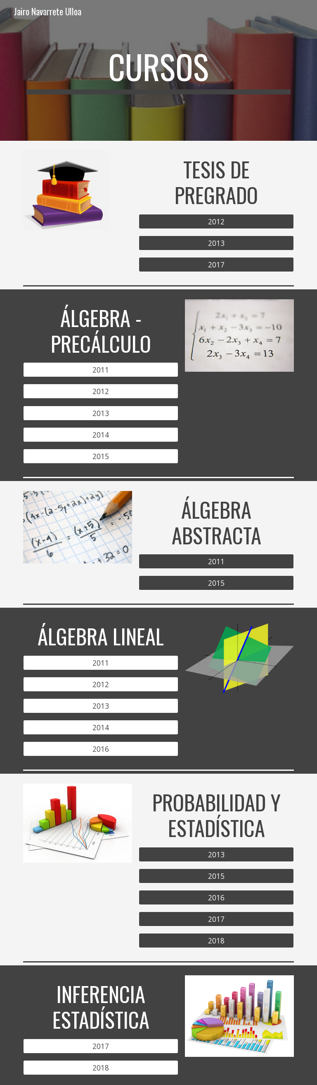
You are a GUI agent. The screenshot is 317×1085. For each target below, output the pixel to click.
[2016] (100, 749)
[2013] (216, 243)
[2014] (100, 434)
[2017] (216, 264)
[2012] (216, 221)
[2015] (100, 456)
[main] (158, 70)
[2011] (100, 370)
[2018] (216, 941)
